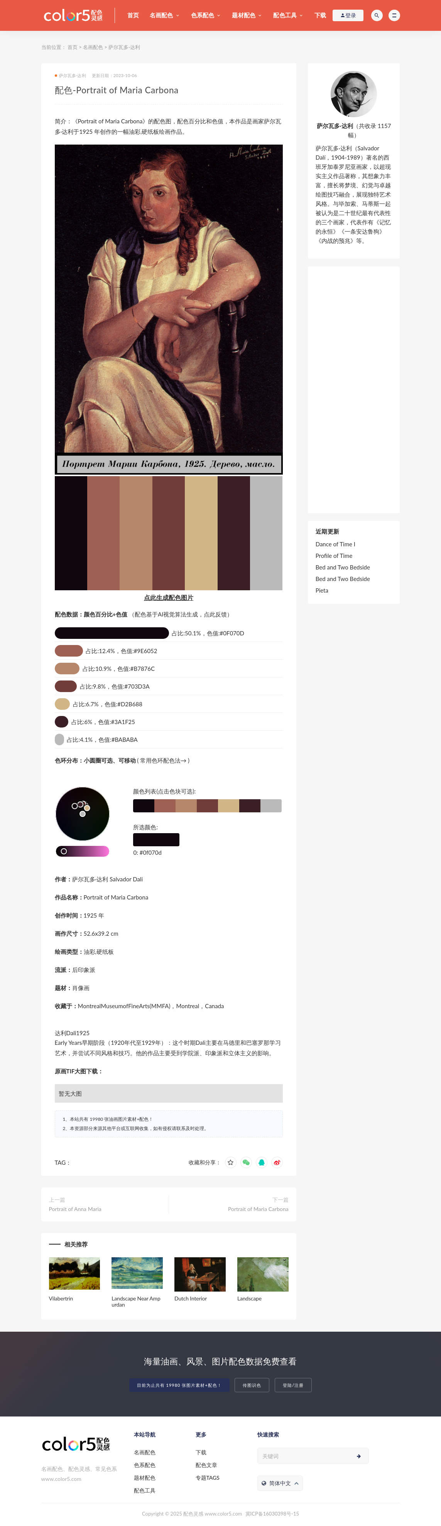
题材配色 (243, 15)
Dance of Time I (335, 544)
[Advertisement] (354, 389)
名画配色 (161, 15)
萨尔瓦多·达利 (124, 47)
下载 (320, 15)
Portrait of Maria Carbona (258, 1209)
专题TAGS (208, 1477)
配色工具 (285, 15)
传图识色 (252, 1385)
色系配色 (203, 15)
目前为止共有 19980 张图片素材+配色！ (179, 1385)
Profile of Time (334, 555)
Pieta (322, 590)
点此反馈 (215, 614)
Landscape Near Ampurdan (136, 1301)
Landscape (249, 1298)
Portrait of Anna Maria (75, 1209)
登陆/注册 (293, 1385)
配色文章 (206, 1465)
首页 (133, 15)
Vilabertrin (61, 1298)
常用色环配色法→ (163, 760)
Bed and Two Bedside (343, 567)
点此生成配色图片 (168, 597)
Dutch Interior (190, 1298)
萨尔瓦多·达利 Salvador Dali (107, 879)
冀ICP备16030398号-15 (272, 1514)
